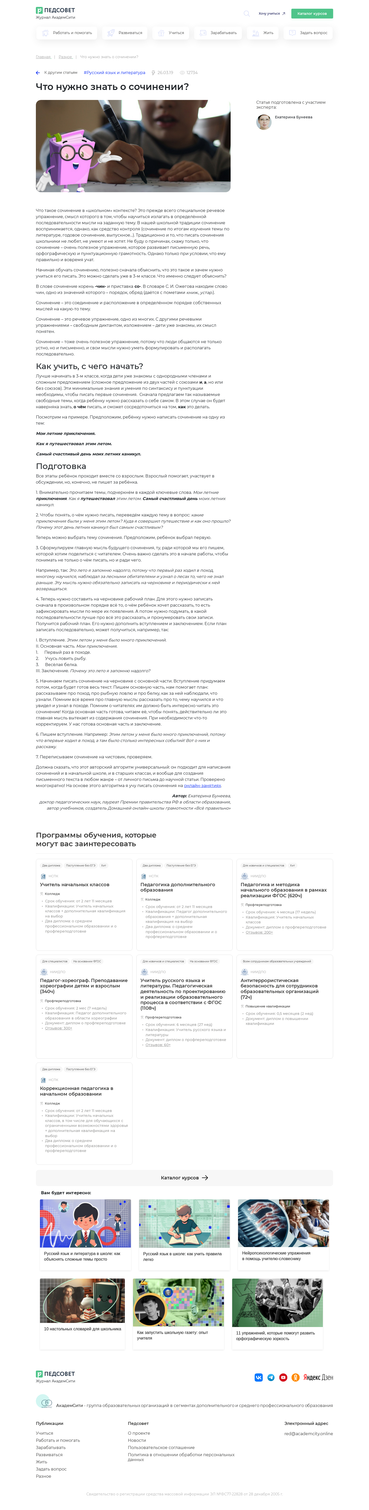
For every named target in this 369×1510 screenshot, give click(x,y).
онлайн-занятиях (202, 785)
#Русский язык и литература (114, 72)
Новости (137, 1440)
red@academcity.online (308, 1433)
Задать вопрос (51, 1469)
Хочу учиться (269, 13)
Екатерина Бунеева (293, 117)
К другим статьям (56, 72)
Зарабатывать (51, 1447)
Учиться (44, 1433)
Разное (43, 1476)
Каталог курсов (312, 13)
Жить (41, 1462)
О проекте (139, 1433)
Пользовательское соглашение (161, 1447)
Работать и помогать (58, 1440)
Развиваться (49, 1454)
